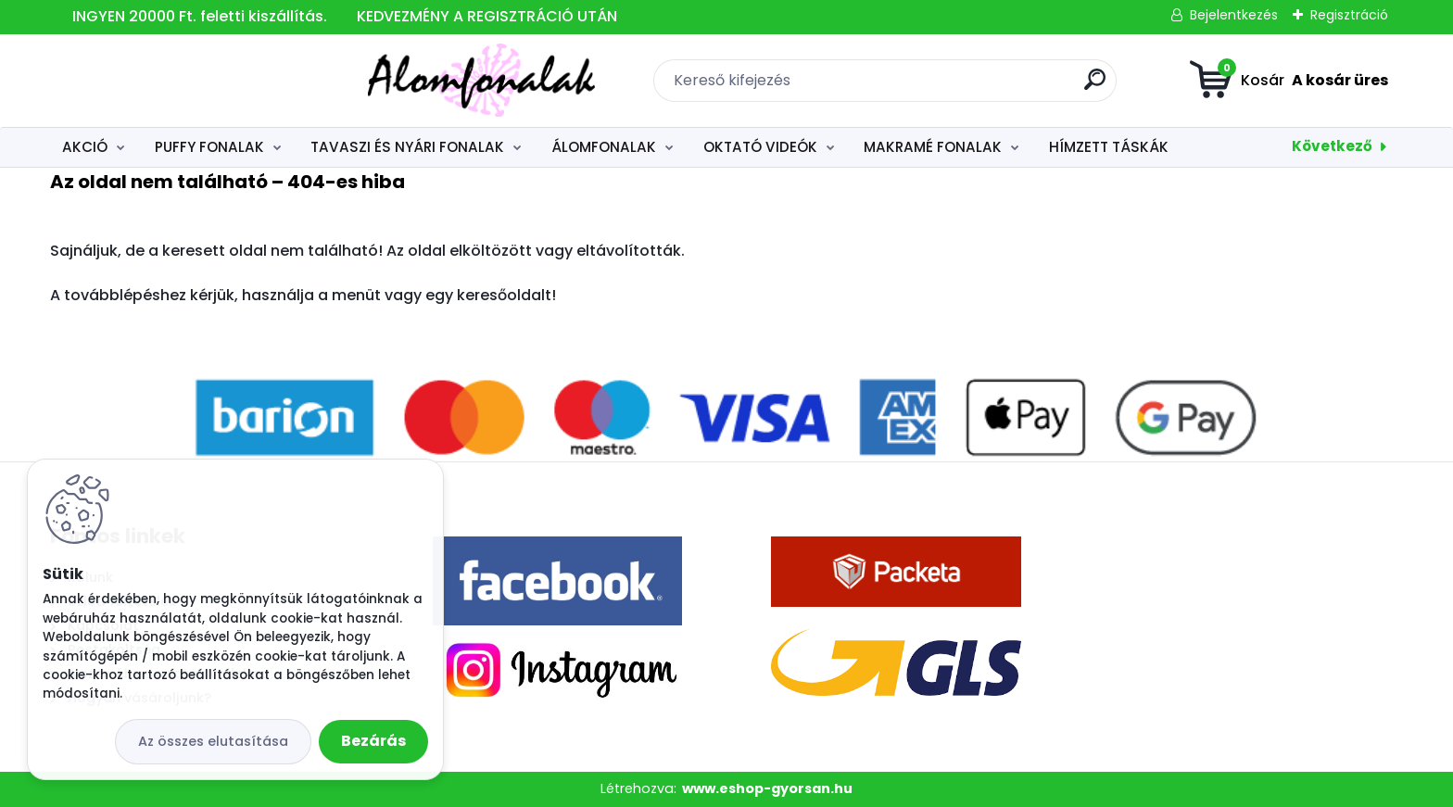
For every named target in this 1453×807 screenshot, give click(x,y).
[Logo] (163, 80)
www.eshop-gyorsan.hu (767, 788)
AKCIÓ (84, 147)
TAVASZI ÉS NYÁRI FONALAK (407, 147)
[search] (935, 87)
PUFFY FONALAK (209, 147)
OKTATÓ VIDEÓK (760, 147)
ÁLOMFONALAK (603, 147)
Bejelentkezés (1234, 15)
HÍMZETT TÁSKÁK (1109, 147)
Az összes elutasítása (213, 741)
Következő (1332, 146)
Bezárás (373, 740)
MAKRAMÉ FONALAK (933, 147)
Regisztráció (1349, 15)
